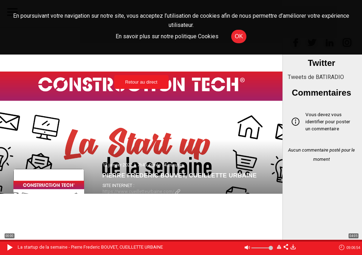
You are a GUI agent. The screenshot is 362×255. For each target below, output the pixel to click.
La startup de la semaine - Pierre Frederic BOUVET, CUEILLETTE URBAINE (90, 247)
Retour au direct (141, 82)
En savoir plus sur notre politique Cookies (167, 36)
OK (239, 36)
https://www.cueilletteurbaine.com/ (141, 191)
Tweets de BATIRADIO (316, 77)
